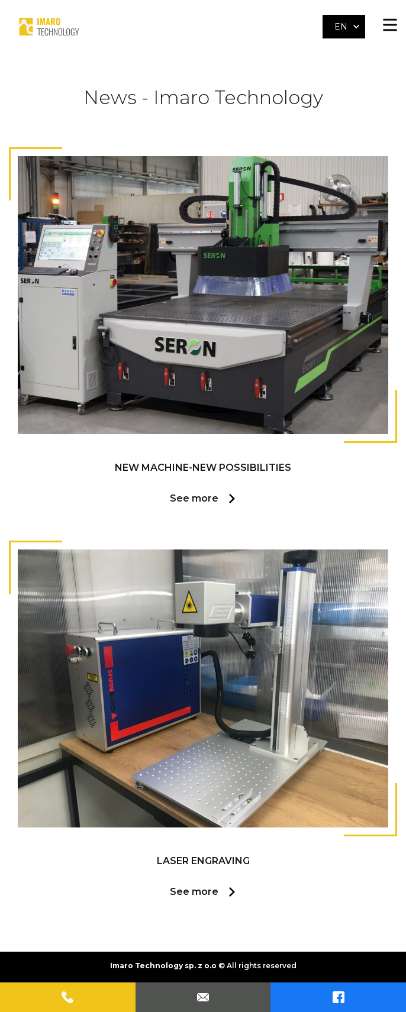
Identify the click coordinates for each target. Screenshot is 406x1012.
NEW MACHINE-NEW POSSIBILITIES (203, 467)
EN (340, 26)
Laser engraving (203, 860)
